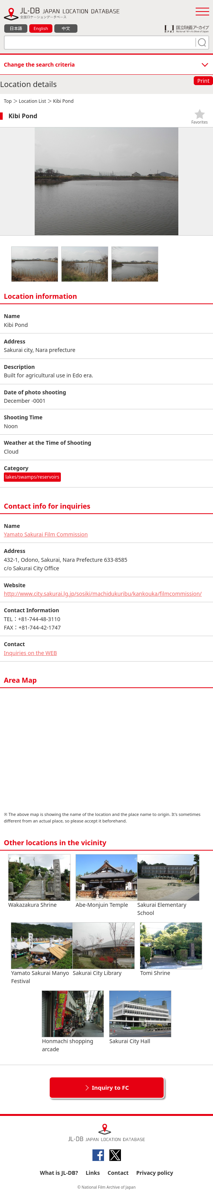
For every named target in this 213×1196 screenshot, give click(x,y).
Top (8, 101)
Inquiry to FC (110, 1087)
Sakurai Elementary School (168, 885)
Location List (32, 101)
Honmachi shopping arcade (73, 1022)
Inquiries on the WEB (30, 653)
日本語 (16, 28)
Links (93, 1172)
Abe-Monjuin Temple (107, 881)
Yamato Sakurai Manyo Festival (42, 954)
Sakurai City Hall (140, 1018)
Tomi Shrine (171, 950)
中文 (66, 28)
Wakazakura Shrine (39, 881)
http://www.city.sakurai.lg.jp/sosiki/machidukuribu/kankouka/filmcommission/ (103, 593)
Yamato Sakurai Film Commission (46, 534)
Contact (118, 1172)
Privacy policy (154, 1172)
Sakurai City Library (103, 950)
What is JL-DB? (59, 1172)
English (41, 28)
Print (203, 80)
